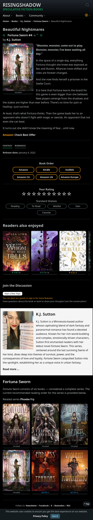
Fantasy (7, 145)
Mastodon (59, 505)
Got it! (55, 516)
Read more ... (11, 369)
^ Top (86, 503)
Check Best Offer (25, 135)
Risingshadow (23, 6)
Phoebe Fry (27, 399)
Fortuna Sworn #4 (20, 35)
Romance (20, 145)
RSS (68, 505)
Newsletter (31, 505)
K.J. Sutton (14, 40)
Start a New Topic (12, 293)
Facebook (44, 505)
